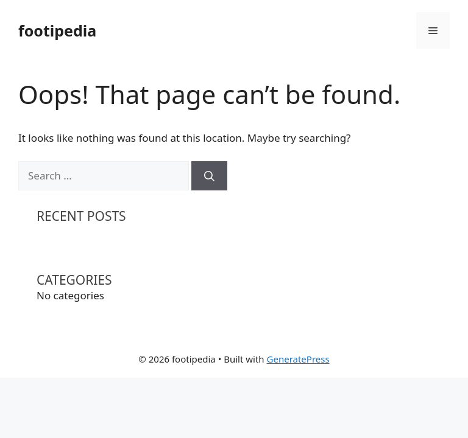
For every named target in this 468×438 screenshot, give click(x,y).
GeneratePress (298, 359)
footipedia (57, 30)
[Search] (209, 175)
